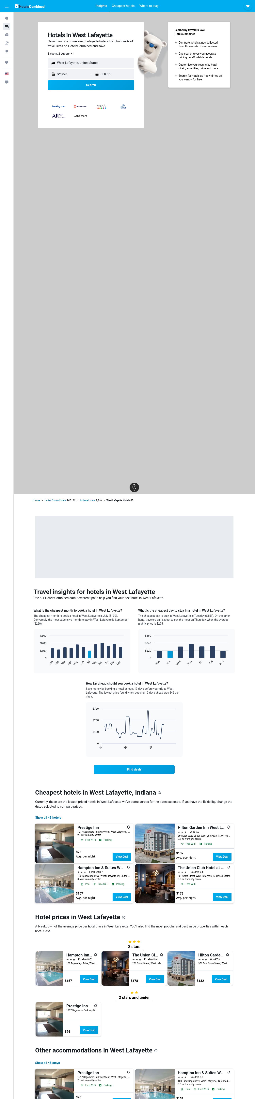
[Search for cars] (7, 35)
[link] (134, 769)
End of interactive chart (38, 662)
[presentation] (159, 793)
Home (37, 500)
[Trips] (7, 62)
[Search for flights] (7, 18)
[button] (6, 6)
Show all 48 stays (47, 1063)
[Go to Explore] (7, 51)
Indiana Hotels (87, 500)
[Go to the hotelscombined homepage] (29, 6)
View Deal (122, 856)
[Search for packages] (7, 43)
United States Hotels (55, 500)
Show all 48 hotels (48, 817)
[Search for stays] (7, 26)
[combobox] (61, 54)
